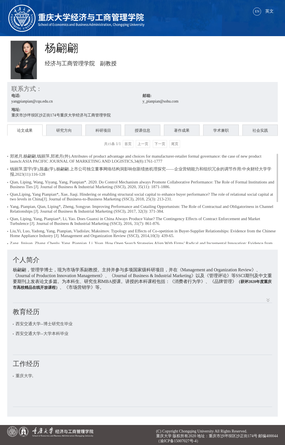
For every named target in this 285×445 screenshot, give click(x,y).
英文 (263, 11)
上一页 (142, 144)
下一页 (159, 144)
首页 (128, 144)
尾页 (174, 144)
